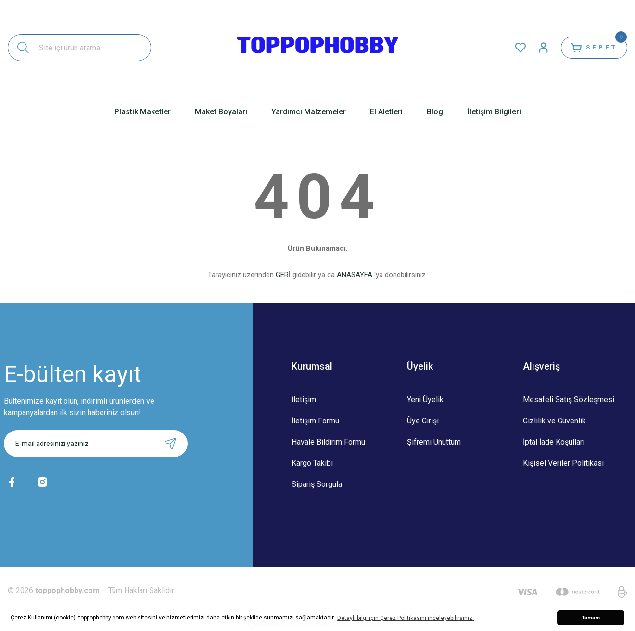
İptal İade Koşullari (553, 441)
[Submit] (170, 443)
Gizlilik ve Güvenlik (554, 420)
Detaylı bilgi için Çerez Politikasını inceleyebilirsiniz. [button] (405, 618)
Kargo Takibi (312, 463)
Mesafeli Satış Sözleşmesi (568, 399)
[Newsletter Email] (96, 443)
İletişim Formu (315, 420)
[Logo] (317, 48)
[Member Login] (537, 47)
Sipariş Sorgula (317, 484)
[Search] (79, 47)
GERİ (283, 275)
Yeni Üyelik (425, 399)
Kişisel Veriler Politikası (563, 463)
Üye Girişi (423, 420)
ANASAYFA (354, 275)
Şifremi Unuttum (434, 441)
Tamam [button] (591, 618)
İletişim (304, 399)
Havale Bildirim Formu (328, 441)
